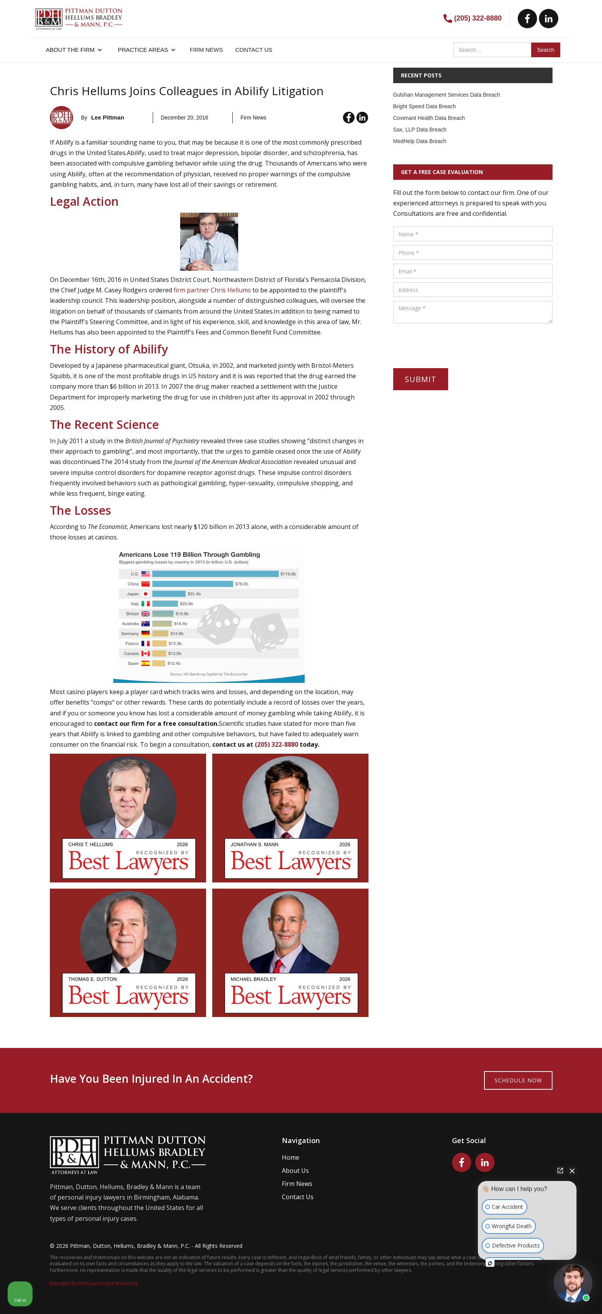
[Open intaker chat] (490, 1263)
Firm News (297, 1183)
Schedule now (518, 1080)
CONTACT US (254, 49)
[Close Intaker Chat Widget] (572, 1170)
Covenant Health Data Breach (429, 118)
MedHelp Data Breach (420, 141)
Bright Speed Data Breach (424, 106)
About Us (295, 1170)
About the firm (70, 49)
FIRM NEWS (206, 49)
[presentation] (452, 342)
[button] (74, 50)
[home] (79, 15)
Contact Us (298, 1197)
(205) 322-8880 (477, 18)
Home (290, 1157)
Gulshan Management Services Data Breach (446, 95)
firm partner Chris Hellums (212, 290)
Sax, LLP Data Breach (420, 129)
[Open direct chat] (560, 1170)
